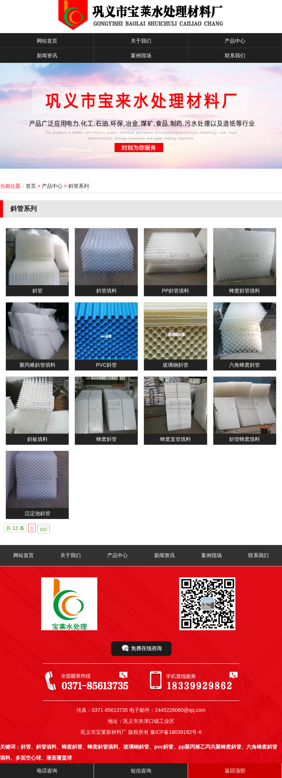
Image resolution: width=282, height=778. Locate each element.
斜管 (37, 291)
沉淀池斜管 (37, 513)
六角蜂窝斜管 (244, 365)
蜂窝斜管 (106, 439)
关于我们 (141, 41)
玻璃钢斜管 (175, 365)
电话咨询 (47, 771)
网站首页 (47, 41)
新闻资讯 (47, 55)
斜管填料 (106, 291)
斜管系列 (78, 186)
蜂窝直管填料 (175, 439)
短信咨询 (141, 771)
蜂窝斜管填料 (244, 291)
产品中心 (235, 41)
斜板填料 (37, 439)
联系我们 (235, 55)
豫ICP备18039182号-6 (176, 732)
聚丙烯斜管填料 (37, 365)
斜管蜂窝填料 (244, 439)
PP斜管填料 (175, 291)
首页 (31, 186)
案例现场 (141, 55)
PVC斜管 (106, 365)
